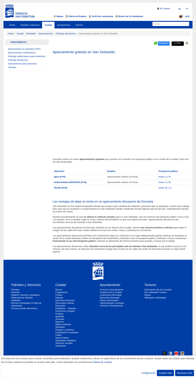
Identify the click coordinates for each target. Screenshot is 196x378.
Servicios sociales (64, 343)
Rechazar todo (184, 373)
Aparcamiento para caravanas (22, 63)
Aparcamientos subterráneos (22, 52)
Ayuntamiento (63, 25)
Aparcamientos (45, 33)
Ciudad (48, 25)
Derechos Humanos (65, 300)
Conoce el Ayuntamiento (111, 289)
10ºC (183, 16)
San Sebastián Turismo (155, 292)
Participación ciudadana (67, 332)
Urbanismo (60, 346)
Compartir (164, 43)
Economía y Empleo (65, 311)
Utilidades (16, 300)
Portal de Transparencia (111, 305)
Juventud (59, 319)
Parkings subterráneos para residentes (26, 56)
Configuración (148, 373)
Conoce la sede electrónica (24, 308)
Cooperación (61, 292)
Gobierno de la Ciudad (111, 292)
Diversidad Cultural (64, 303)
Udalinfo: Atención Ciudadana (25, 295)
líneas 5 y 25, (164, 182)
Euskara (59, 313)
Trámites (12, 67)
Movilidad (31, 33)
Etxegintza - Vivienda (65, 308)
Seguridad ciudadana (65, 340)
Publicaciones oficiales (22, 297)
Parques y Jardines (64, 329)
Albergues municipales (155, 297)
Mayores (59, 321)
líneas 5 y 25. (164, 176)
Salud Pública (62, 338)
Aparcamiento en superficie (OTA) (24, 49)
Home (12, 25)
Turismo (79, 25)
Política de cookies (102, 362)
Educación (60, 305)
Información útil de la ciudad (157, 289)
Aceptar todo (165, 373)
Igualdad (59, 316)
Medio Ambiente (63, 324)
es (187, 8)
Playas (147, 295)
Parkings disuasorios (66, 33)
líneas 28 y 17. (165, 187)
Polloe (58, 335)
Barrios (58, 289)
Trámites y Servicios (30, 25)
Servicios (15, 292)
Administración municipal (112, 303)
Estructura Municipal (110, 297)
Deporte (59, 297)
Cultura (58, 295)
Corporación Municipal (110, 295)
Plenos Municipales (109, 300)
